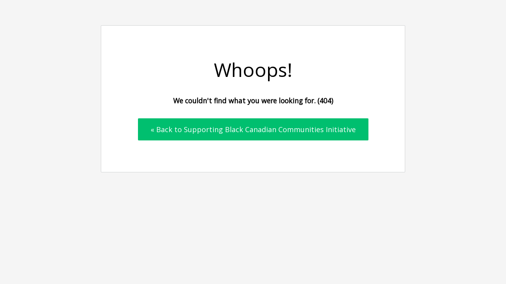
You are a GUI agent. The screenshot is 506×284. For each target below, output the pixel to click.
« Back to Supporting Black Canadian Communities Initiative (253, 129)
